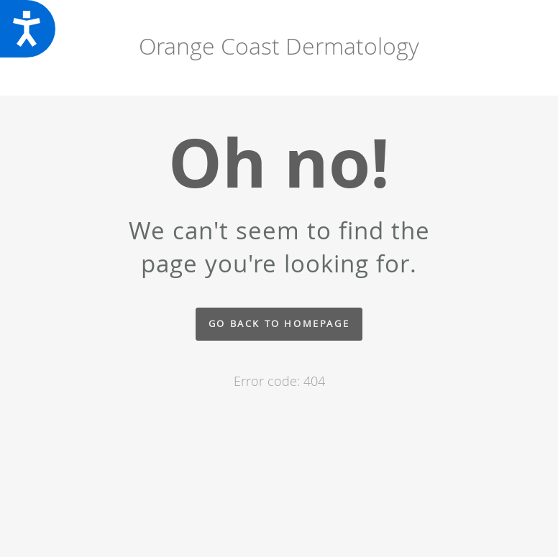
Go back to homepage (279, 324)
